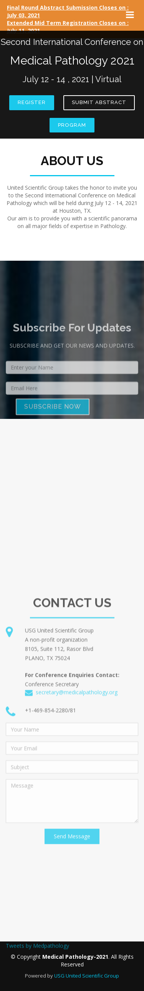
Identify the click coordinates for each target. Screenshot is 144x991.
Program (72, 125)
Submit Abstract (99, 102)
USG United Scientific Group (86, 975)
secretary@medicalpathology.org (77, 770)
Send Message (72, 914)
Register (32, 102)
